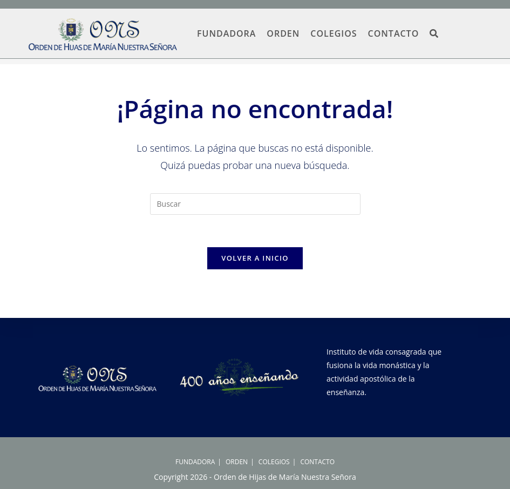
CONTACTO (317, 461)
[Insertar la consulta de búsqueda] (255, 204)
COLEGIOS (274, 461)
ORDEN (237, 461)
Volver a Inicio (254, 258)
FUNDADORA (195, 461)
